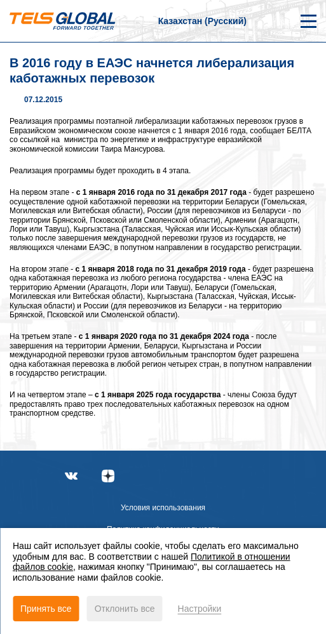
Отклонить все (125, 609)
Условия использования (163, 507)
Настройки (200, 609)
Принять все (46, 609)
